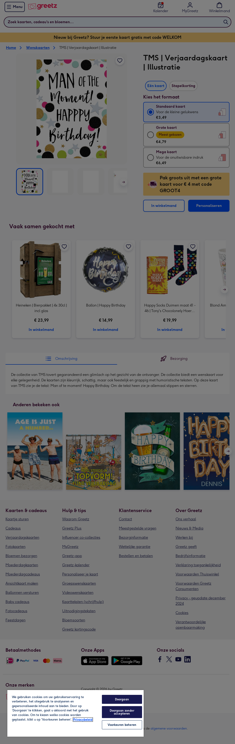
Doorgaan (122, 699)
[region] (75, 713)
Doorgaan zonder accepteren (122, 712)
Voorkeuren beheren (122, 725)
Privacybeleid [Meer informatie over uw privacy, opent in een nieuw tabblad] (82, 719)
